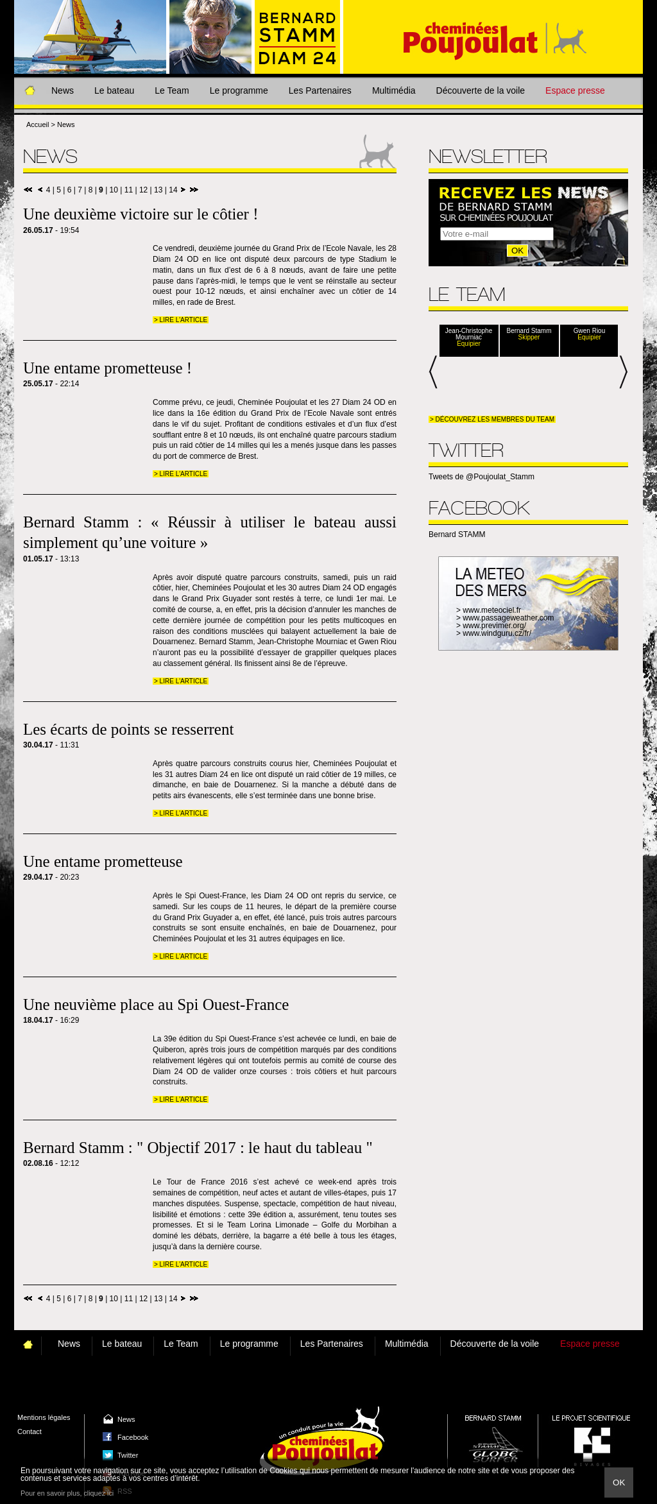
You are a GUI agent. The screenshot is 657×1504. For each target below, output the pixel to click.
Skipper (529, 337)
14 (173, 189)
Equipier (469, 344)
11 (128, 189)
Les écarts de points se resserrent (128, 729)
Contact (29, 1431)
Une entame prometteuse (103, 861)
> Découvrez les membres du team (492, 419)
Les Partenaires (320, 90)
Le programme (239, 90)
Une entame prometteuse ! (107, 368)
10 (114, 189)
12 (143, 189)
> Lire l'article (180, 319)
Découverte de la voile (480, 90)
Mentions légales (44, 1417)
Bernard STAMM (457, 534)
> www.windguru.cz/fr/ (493, 633)
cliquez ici (98, 1493)
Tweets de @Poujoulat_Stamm (481, 476)
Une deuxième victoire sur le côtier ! (141, 214)
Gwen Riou (589, 331)
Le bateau (114, 90)
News (62, 90)
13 (158, 189)
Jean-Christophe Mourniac (468, 334)
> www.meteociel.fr (488, 610)
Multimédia (394, 90)
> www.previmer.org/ (491, 625)
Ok (619, 1482)
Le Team (172, 90)
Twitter (127, 1455)
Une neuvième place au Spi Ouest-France (156, 1004)
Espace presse (575, 90)
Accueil (37, 124)
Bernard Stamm (528, 331)
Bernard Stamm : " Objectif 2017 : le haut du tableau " (198, 1147)
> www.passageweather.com (505, 618)
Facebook (132, 1437)
